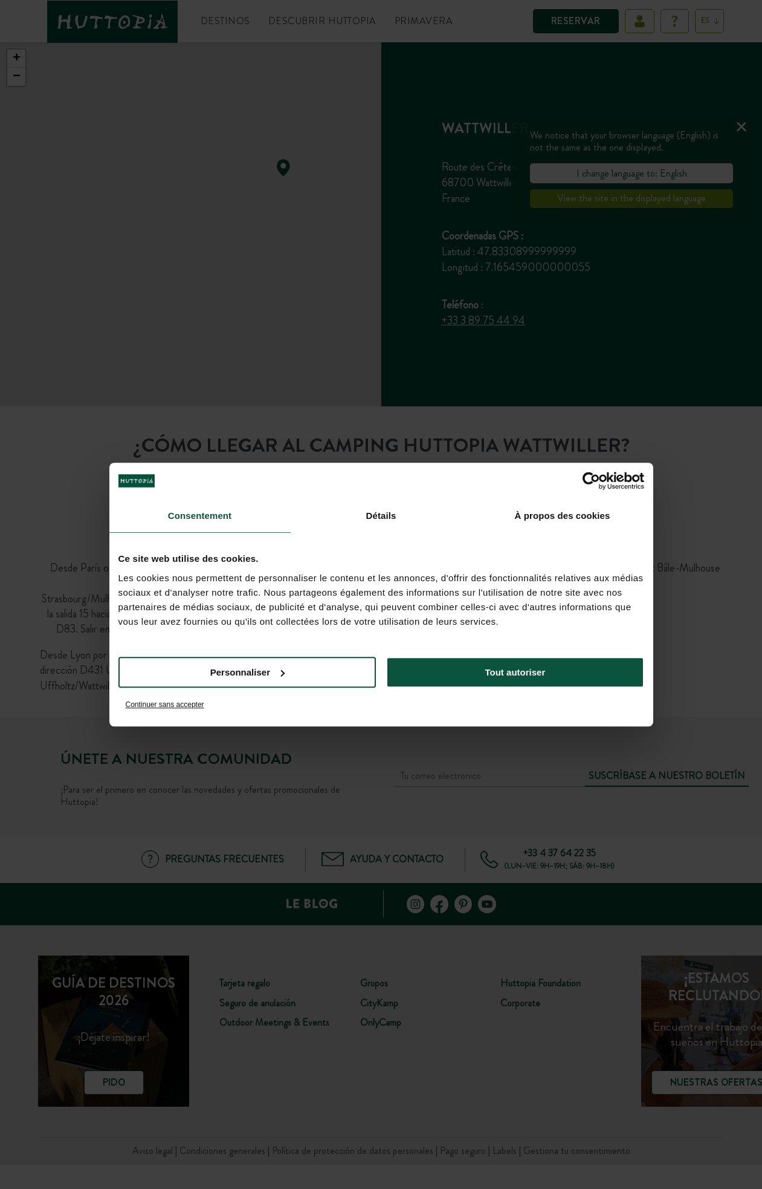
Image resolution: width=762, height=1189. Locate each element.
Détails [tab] (381, 515)
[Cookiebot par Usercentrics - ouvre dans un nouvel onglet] (591, 481)
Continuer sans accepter (165, 704)
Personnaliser (247, 672)
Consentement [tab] (199, 515)
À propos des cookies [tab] (562, 515)
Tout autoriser (515, 672)
